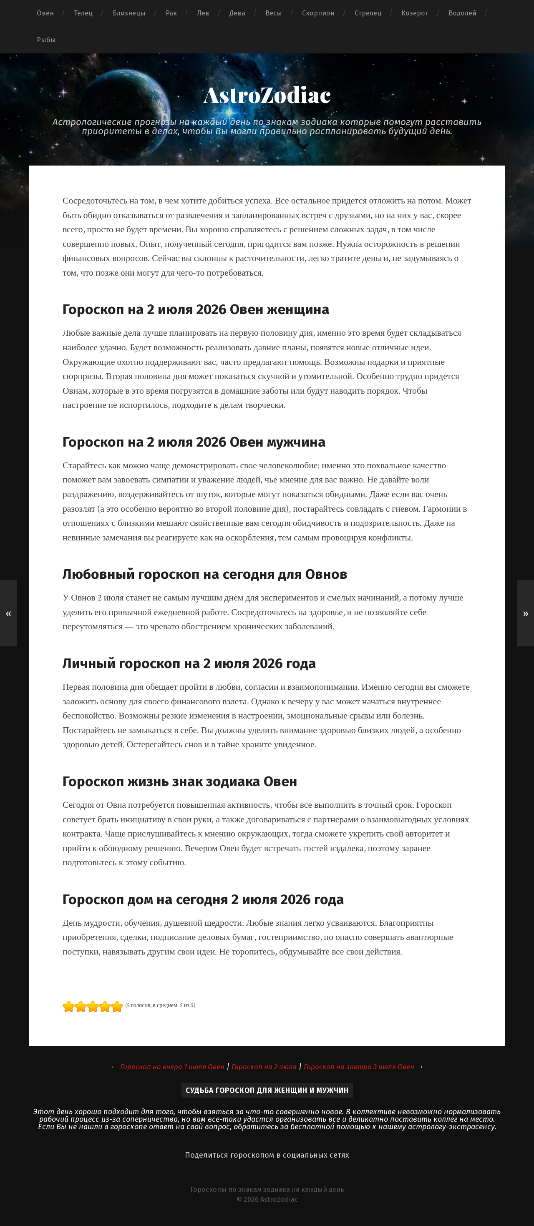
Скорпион (318, 13)
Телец (83, 13)
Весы (273, 13)
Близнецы (129, 13)
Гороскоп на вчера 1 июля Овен (166, 1067)
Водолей (462, 13)
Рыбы (46, 40)
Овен (45, 13)
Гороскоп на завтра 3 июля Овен (364, 1067)
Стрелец (368, 13)
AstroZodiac (267, 94)
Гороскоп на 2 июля (263, 1067)
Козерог (414, 13)
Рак (171, 13)
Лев (203, 13)
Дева (237, 13)
